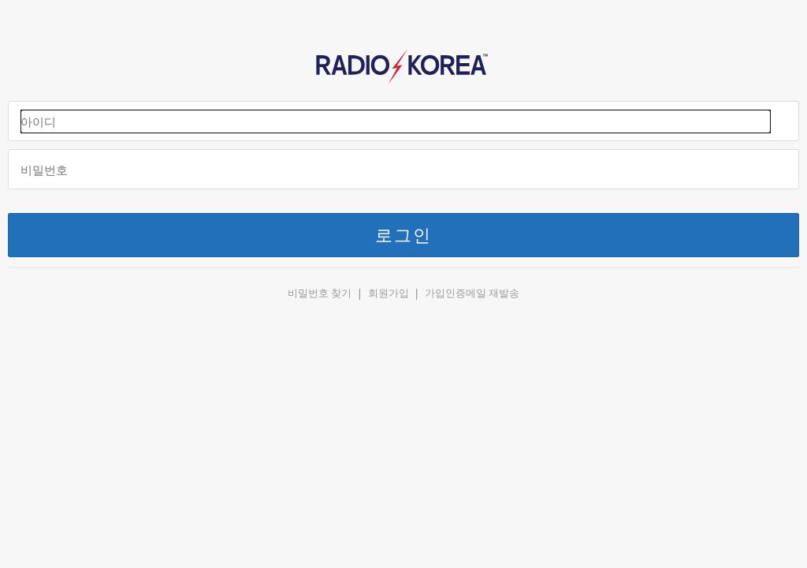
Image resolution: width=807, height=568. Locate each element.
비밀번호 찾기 (320, 293)
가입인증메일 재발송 (472, 293)
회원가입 (388, 293)
